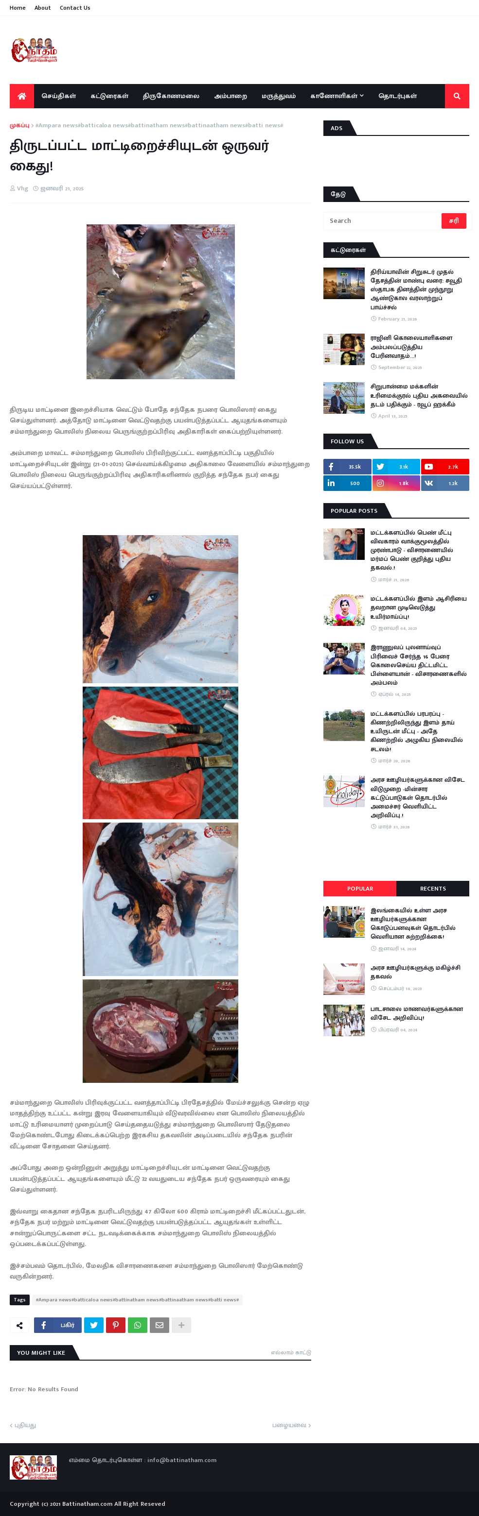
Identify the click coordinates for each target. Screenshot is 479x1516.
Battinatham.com (87, 1504)
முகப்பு (20, 126)
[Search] (383, 221)
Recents (433, 888)
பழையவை (289, 1426)
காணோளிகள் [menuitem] (333, 95)
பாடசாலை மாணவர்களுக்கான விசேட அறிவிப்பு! (417, 1013)
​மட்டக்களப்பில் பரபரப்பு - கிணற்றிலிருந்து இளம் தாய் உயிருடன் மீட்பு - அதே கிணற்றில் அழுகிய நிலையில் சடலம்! (417, 731)
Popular (360, 888)
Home (18, 8)
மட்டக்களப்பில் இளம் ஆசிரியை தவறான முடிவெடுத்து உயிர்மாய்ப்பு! (419, 607)
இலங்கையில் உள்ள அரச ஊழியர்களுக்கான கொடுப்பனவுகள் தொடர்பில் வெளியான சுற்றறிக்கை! (413, 924)
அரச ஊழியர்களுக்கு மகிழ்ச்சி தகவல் (416, 972)
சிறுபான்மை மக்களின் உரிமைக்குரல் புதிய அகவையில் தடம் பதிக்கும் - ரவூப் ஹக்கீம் (419, 395)
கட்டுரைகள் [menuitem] (109, 95)
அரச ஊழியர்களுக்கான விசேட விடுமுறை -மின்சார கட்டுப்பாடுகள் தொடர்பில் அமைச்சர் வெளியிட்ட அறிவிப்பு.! (418, 797)
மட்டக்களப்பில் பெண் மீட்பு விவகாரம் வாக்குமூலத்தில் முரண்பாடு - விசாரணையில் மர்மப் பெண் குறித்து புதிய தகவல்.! (412, 550)
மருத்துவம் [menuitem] (279, 95)
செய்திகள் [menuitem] (58, 95)
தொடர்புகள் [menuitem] (397, 95)
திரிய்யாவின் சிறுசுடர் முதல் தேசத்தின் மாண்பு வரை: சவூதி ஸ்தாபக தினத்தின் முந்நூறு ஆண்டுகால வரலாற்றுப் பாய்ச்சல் (416, 290)
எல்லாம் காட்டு (291, 1352)
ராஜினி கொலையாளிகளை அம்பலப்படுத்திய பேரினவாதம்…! (411, 347)
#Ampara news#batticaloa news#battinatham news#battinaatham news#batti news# (159, 126)
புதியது (25, 1426)
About (43, 8)
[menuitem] (22, 96)
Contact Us (75, 8)
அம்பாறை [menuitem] (230, 95)
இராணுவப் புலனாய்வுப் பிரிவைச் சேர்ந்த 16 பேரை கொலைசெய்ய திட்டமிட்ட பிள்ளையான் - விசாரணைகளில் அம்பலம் (419, 665)
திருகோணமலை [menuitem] (171, 95)
